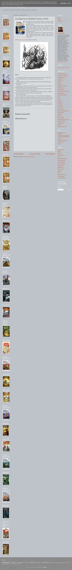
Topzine (59, 151)
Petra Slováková (61, 176)
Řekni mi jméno (61, 109)
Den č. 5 (59, 98)
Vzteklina (59, 114)
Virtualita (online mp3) (62, 126)
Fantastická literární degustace (61, 133)
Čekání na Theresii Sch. (62, 86)
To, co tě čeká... (61, 141)
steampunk (5, 562)
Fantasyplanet (60, 155)
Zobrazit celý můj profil (62, 61)
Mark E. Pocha (61, 169)
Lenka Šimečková (61, 162)
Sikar (59, 172)
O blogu (59, 143)
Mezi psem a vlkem (61, 121)
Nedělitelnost (60, 87)
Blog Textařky (60, 167)
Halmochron (53, 562)
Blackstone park (61, 93)
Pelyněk (59, 19)
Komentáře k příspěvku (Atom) (28, 156)
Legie (59, 156)
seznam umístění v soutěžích (63, 67)
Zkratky (59, 124)
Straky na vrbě (60, 149)
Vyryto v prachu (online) (62, 140)
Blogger (44, 567)
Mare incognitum (61, 89)
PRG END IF (60, 79)
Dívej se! (59, 138)
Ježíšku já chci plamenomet (60, 562)
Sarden (59, 153)
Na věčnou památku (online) (63, 110)
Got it (69, 3)
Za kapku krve (60, 80)
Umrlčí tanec (60, 21)
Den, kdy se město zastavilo (63, 91)
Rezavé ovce (60, 103)
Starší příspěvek (50, 154)
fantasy (20, 562)
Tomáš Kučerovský (61, 160)
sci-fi (14, 562)
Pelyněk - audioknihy (62, 73)
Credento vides (61, 165)
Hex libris (59, 100)
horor (39, 562)
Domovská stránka (34, 154)
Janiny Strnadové (22, 39)
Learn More (63, 3)
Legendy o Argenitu (61, 163)
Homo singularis (61, 117)
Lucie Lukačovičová (61, 178)
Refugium (60, 170)
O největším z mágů (62, 94)
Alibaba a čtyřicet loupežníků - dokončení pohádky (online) (63, 136)
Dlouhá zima (60, 107)
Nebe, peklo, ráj (61, 112)
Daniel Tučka (62, 33)
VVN (58, 96)
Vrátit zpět (60, 101)
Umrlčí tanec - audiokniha (63, 75)
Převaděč (59, 84)
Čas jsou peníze (61, 123)
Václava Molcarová (61, 174)
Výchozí (59, 17)
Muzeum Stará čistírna (62, 158)
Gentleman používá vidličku (63, 119)
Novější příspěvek (19, 154)
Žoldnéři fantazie (46, 562)
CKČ (26, 562)
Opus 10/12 (60, 116)
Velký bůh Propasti (61, 77)
